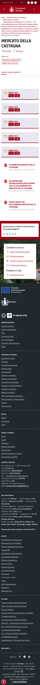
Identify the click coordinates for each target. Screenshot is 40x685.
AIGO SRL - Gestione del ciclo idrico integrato (17, 623)
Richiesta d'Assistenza (9, 560)
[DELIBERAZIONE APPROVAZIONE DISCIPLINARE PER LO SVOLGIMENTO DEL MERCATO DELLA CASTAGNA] (5, 181)
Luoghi (3, 440)
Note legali (5, 574)
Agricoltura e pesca (8, 358)
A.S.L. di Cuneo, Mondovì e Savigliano (14, 633)
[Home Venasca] (19, 9)
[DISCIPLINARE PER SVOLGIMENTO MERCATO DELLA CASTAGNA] (5, 202)
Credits (3, 580)
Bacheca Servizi (6, 563)
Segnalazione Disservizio (10, 557)
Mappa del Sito (6, 591)
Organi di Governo (7, 326)
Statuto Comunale (7, 567)
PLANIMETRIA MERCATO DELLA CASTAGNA (22, 166)
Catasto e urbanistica (8, 375)
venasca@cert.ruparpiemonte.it (17, 476)
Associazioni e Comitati (9, 457)
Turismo (4, 402)
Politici (3, 346)
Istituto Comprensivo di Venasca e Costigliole (17, 613)
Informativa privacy (8, 570)
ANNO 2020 (13, 150)
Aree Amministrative (8, 329)
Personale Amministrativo (10, 343)
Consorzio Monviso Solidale (10, 630)
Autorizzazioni (6, 372)
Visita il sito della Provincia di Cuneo (13, 606)
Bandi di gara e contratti (11, 20)
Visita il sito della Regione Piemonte (14, 602)
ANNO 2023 (13, 107)
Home (3, 17)
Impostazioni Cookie (8, 577)
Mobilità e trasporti (8, 392)
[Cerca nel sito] (34, 9)
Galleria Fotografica (8, 446)
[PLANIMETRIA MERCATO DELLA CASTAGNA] (5, 165)
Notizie (3, 418)
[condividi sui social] (6, 51)
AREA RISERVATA (19, 682)
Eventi (3, 436)
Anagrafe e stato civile (9, 365)
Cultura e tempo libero (9, 379)
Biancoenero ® (21, 676)
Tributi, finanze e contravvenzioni (12, 399)
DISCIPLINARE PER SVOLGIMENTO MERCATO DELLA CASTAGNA (22, 204)
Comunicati (5, 421)
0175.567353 (9, 468)
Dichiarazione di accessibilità (11, 543)
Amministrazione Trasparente (16, 17)
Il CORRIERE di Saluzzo (9, 637)
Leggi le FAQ (5, 550)
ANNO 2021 (13, 135)
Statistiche (5, 587)
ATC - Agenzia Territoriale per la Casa (14, 626)
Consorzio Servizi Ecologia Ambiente (14, 619)
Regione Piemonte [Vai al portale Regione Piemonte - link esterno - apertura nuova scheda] (8, 3)
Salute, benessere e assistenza (12, 396)
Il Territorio (5, 443)
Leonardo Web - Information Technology (15, 640)
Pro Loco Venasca (7, 609)
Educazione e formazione (10, 382)
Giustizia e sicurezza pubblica (11, 385)
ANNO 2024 (13, 92)
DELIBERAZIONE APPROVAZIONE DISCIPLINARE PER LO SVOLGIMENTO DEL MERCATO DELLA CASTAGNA (22, 184)
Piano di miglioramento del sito (12, 546)
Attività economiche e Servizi (11, 453)
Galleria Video (6, 450)
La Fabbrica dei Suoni (8, 616)
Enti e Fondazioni (7, 340)
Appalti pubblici (6, 368)
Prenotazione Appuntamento (11, 553)
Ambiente (4, 361)
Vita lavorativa (6, 406)
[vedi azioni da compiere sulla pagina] (17, 51)
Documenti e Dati (7, 336)
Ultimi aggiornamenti (8, 584)
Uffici (3, 333)
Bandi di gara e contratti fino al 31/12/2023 (17, 22)
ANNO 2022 (13, 121)
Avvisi (3, 424)
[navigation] (4, 9)
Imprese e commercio (8, 389)
